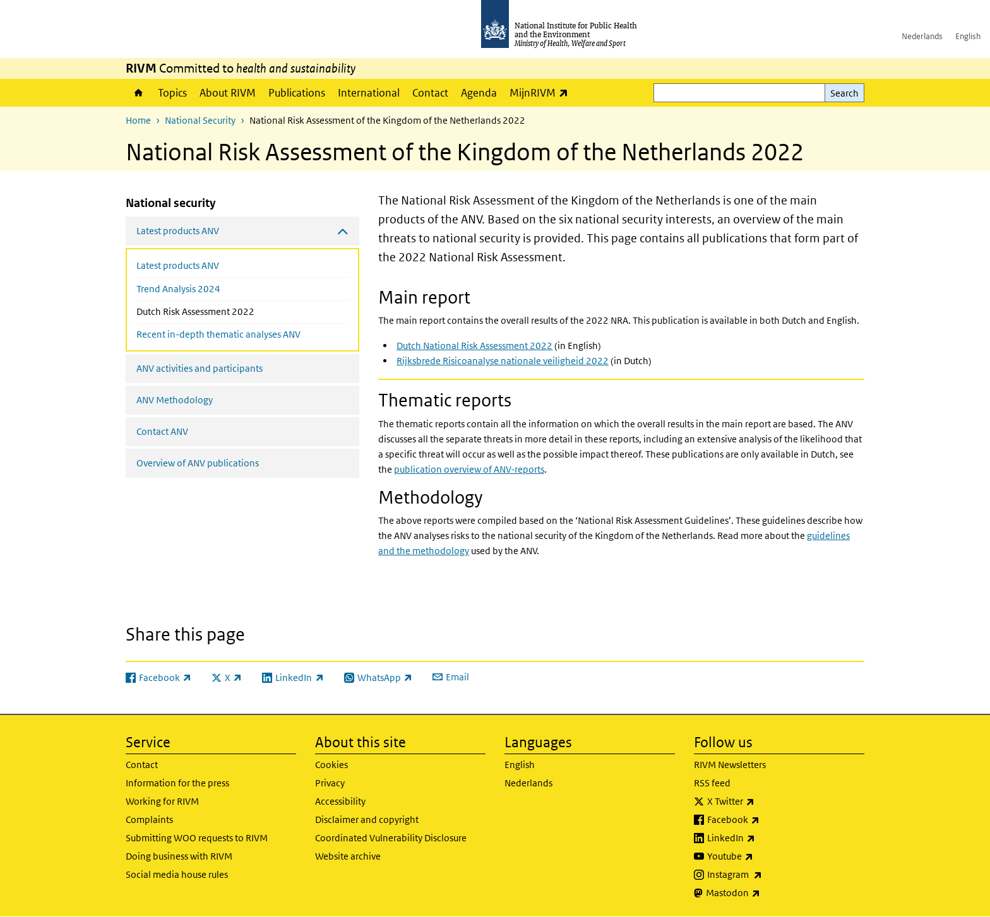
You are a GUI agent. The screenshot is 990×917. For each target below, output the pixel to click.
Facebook (766, 819)
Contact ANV (162, 431)
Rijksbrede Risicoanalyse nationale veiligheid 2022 (503, 361)
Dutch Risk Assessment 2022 (222, 310)
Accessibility (340, 801)
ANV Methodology (174, 400)
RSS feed (712, 783)
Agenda (479, 93)
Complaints (149, 819)
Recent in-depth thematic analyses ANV (218, 334)
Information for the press (177, 783)
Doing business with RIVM (179, 856)
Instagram (767, 874)
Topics (172, 93)
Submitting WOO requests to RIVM (197, 838)
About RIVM (228, 93)
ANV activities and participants (199, 368)
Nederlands (922, 36)
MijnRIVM (542, 92)
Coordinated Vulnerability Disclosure (391, 838)
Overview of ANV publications (197, 463)
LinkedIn (764, 838)
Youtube (763, 856)
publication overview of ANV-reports (469, 469)
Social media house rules (177, 874)
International (369, 93)
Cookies (331, 765)
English (968, 36)
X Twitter (764, 801)
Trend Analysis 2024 (178, 289)
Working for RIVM (162, 801)
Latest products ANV (177, 265)
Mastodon (766, 893)
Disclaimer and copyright (367, 819)
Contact (430, 93)
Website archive (348, 856)
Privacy (330, 783)
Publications (296, 93)
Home (139, 93)
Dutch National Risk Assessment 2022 (474, 346)
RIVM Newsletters (730, 765)
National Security (200, 120)
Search (844, 93)
